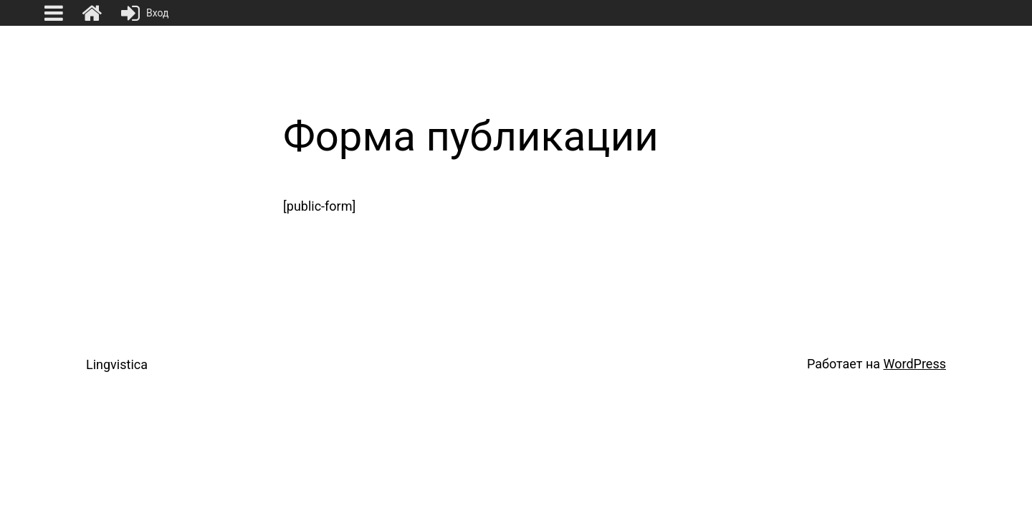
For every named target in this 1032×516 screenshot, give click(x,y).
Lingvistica (117, 364)
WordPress (915, 363)
